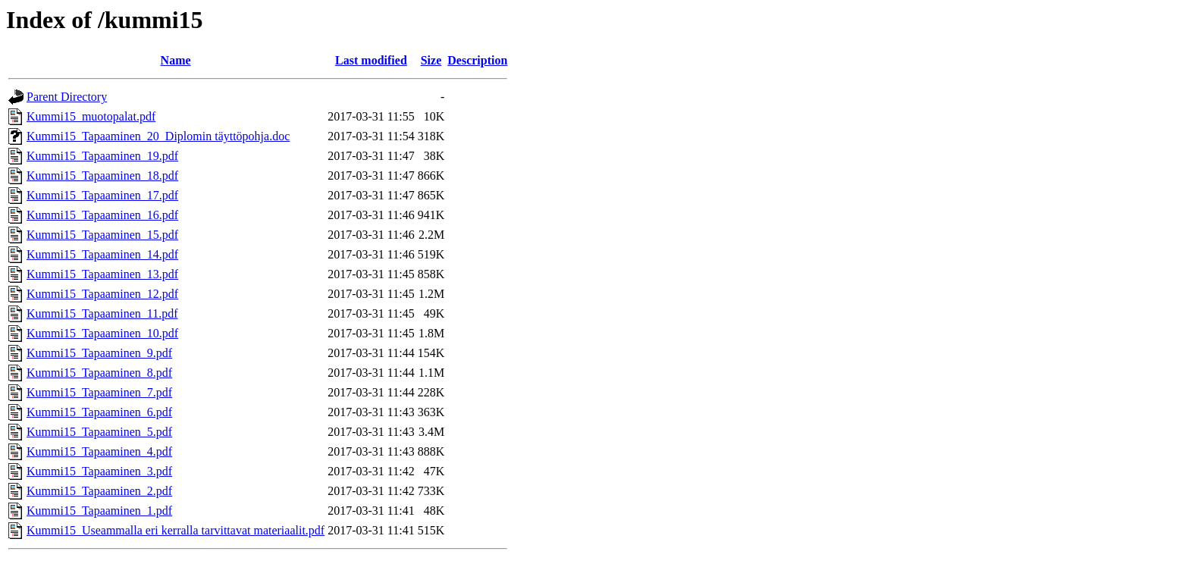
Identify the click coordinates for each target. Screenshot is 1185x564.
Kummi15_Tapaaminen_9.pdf (99, 352)
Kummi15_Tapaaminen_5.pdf (99, 431)
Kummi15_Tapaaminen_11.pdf (102, 313)
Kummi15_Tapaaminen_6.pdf (99, 412)
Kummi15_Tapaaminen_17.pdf (102, 195)
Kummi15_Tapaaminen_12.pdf (102, 293)
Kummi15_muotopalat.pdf (91, 116)
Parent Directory (67, 96)
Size (431, 60)
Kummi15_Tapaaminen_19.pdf (102, 155)
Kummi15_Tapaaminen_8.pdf (99, 372)
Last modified (371, 60)
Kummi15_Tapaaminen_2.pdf (99, 490)
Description (477, 60)
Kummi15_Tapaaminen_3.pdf (99, 471)
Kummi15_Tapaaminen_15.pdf (102, 234)
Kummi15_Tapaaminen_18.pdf (102, 175)
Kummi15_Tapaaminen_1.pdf (99, 510)
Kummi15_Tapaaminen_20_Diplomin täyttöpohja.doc (158, 136)
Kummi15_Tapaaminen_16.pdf (102, 214)
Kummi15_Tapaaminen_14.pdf (102, 254)
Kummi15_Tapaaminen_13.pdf (102, 274)
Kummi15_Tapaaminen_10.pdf (102, 333)
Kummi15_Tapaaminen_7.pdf (99, 392)
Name (176, 60)
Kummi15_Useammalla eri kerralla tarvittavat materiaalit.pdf (175, 530)
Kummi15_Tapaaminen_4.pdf (99, 451)
